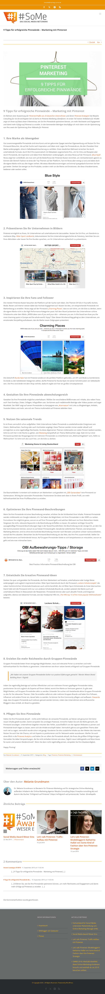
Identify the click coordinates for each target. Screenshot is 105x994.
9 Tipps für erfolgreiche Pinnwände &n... (17, 880)
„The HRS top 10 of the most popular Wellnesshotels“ (80, 595)
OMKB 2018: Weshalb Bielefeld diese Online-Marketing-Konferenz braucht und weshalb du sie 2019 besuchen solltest (86, 965)
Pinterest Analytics (24, 736)
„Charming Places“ (55, 308)
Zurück (92, 42)
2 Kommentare (77, 755)
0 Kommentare (19, 840)
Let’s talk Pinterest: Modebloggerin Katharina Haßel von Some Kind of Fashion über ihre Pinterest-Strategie (84, 842)
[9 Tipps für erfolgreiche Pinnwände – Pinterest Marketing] (52, 78)
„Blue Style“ (96, 155)
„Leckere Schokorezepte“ (86, 583)
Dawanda (96, 697)
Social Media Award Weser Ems (18, 836)
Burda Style (19, 378)
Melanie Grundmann (12, 755)
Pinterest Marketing (64, 755)
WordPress (69, 983)
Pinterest (54, 755)
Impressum (43, 925)
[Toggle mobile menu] (100, 14)
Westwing (43, 433)
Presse (41, 936)
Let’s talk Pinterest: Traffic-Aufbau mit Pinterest (50, 838)
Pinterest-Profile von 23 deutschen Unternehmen (47, 116)
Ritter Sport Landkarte (25, 236)
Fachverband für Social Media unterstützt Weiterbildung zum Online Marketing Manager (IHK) (85, 926)
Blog (44, 755)
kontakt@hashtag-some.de (52, 2)
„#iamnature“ (63, 405)
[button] (5, 831)
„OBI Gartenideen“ (74, 492)
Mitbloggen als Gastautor (48, 931)
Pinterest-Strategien (81, 116)
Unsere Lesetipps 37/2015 (12, 868)
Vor (98, 42)
